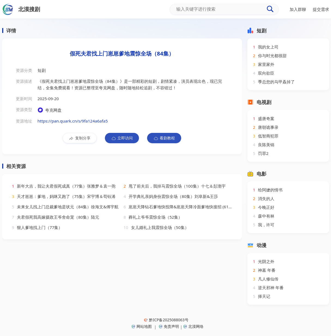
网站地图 (142, 326)
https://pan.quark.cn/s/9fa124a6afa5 (73, 121)
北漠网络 (193, 326)
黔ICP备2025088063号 (166, 319)
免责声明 (169, 326)
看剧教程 (164, 138)
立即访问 (122, 138)
